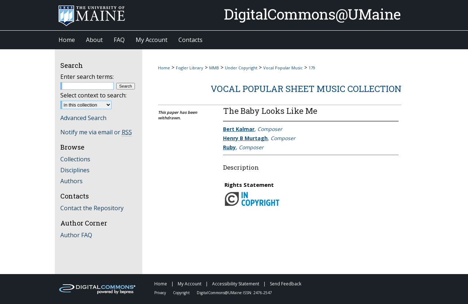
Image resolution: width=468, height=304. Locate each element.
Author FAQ (76, 235)
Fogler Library (189, 67)
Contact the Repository (92, 208)
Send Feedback (285, 284)
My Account (190, 284)
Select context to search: (93, 95)
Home (164, 67)
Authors (71, 181)
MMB (214, 67)
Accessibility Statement (236, 284)
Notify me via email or (96, 132)
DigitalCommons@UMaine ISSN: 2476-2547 (234, 292)
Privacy (160, 292)
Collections (75, 159)
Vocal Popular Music (283, 67)
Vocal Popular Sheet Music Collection (306, 89)
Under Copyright (241, 67)
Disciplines (75, 170)
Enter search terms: (87, 77)
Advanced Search (83, 118)
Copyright (182, 292)
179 (312, 67)
